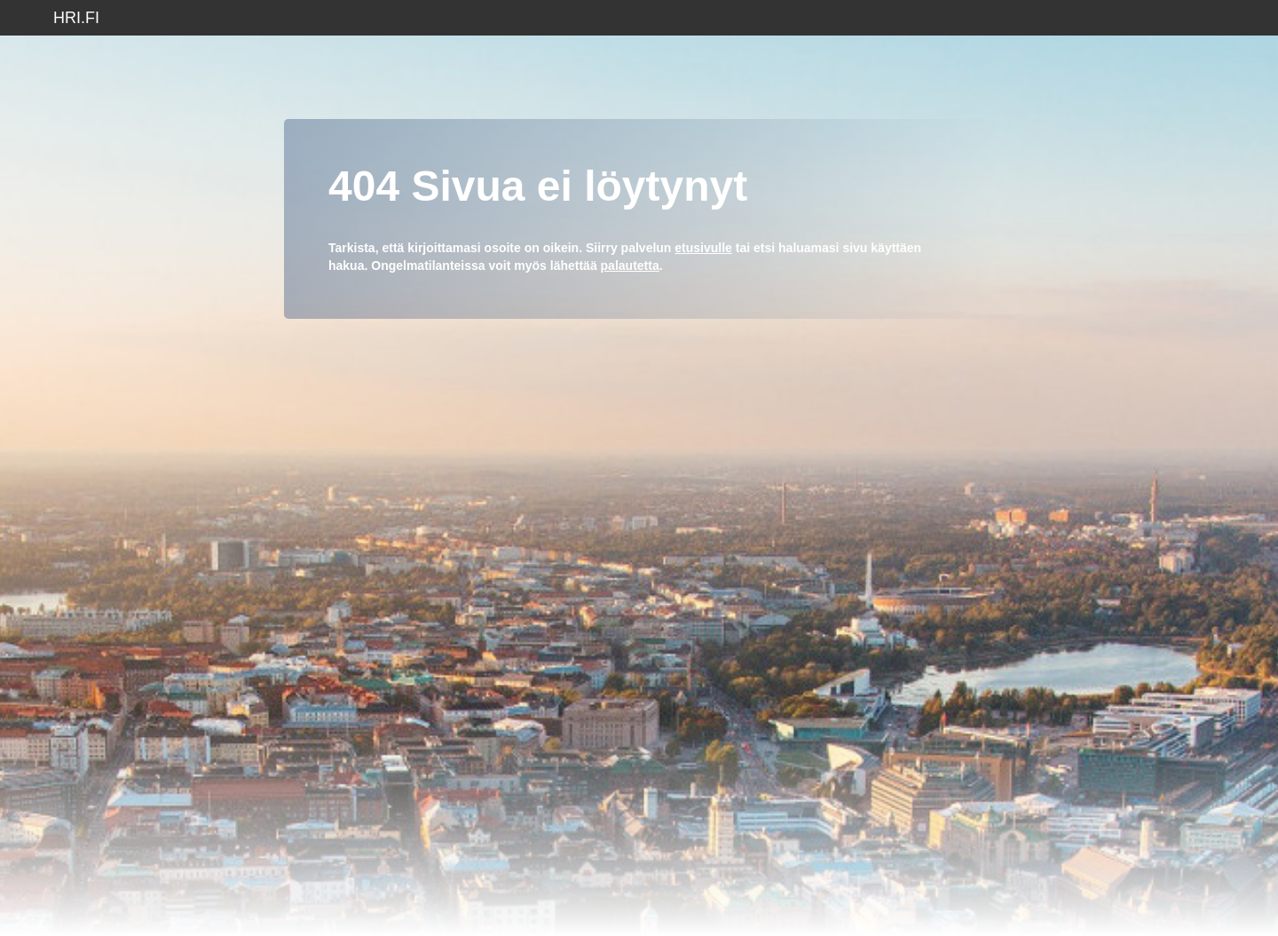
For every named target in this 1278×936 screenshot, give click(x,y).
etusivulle (703, 248)
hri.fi (76, 18)
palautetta (630, 265)
